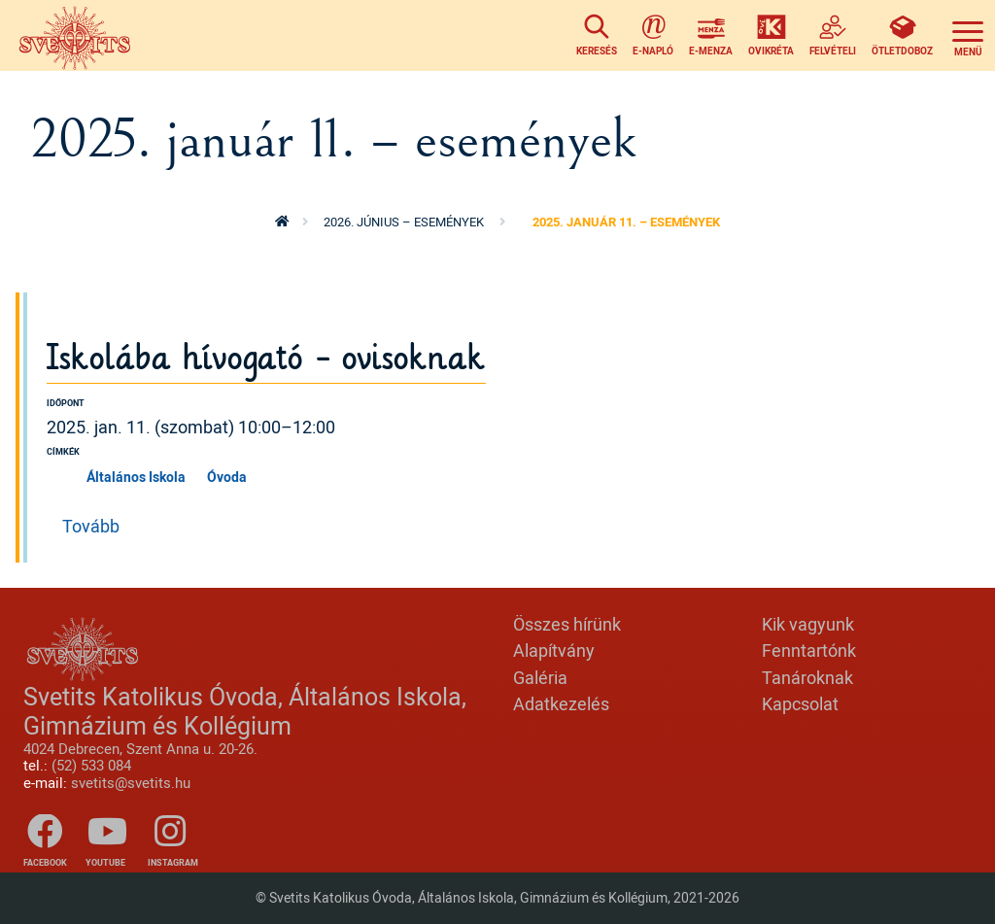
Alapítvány (554, 650)
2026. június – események (404, 221)
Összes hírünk (567, 623)
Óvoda (227, 476)
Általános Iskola (136, 476)
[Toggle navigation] (968, 35)
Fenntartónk (809, 650)
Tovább (91, 525)
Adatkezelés (561, 703)
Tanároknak (807, 677)
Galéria (540, 677)
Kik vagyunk (808, 623)
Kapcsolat (800, 703)
